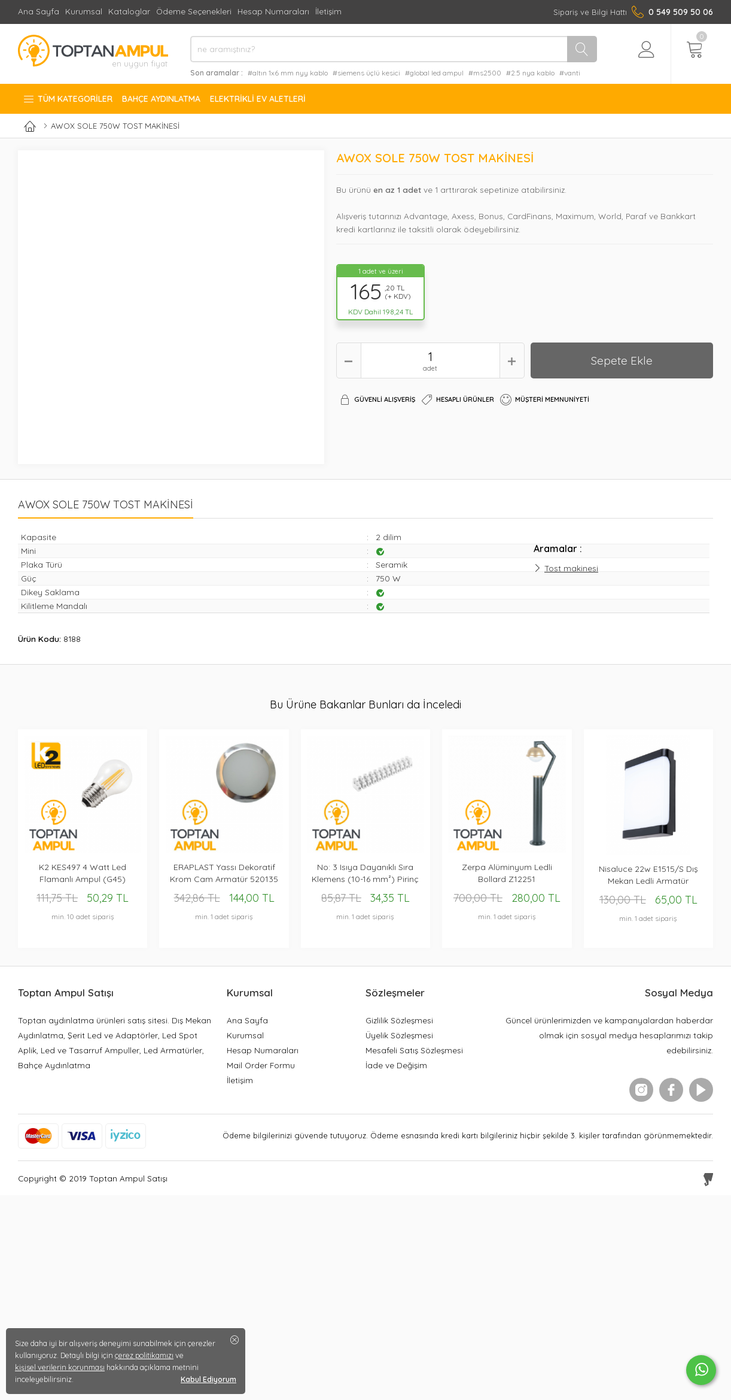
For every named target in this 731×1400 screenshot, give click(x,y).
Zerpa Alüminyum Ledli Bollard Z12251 (507, 873)
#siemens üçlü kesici (366, 72)
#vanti (569, 72)
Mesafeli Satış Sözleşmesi (414, 1050)
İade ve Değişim (396, 1065)
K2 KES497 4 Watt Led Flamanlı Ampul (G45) (82, 873)
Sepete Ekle (622, 360)
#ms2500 (484, 72)
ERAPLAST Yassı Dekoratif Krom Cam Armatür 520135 (224, 873)
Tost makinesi (571, 568)
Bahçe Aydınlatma (161, 98)
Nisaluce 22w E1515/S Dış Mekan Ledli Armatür (648, 874)
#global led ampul (434, 72)
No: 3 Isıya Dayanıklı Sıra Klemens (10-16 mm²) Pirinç (365, 873)
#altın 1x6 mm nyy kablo (288, 72)
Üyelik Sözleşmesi (399, 1035)
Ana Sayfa (38, 11)
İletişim (328, 11)
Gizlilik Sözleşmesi (399, 1020)
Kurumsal (83, 11)
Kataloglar (129, 11)
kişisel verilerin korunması (60, 1367)
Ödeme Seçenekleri (194, 11)
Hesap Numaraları (273, 11)
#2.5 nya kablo (530, 72)
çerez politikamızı (144, 1355)
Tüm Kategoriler (67, 99)
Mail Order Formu (261, 1065)
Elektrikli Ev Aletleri (258, 98)
